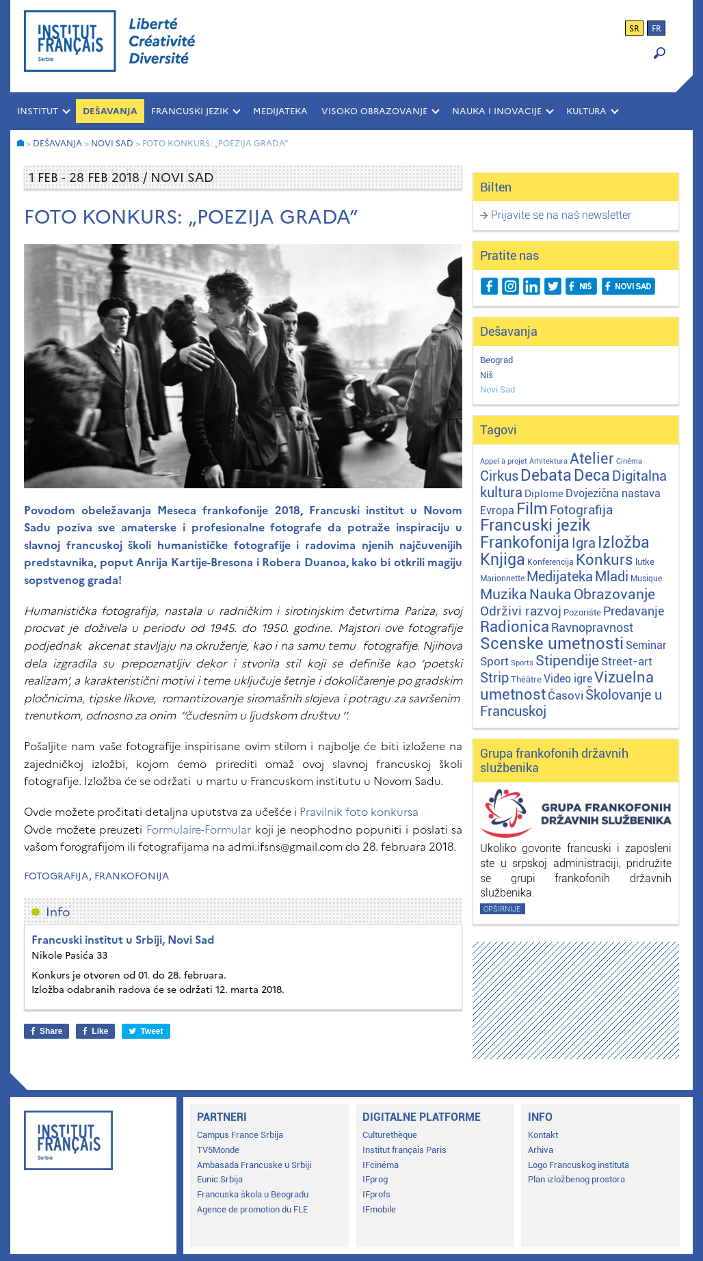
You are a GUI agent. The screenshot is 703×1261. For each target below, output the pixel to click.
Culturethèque (389, 1135)
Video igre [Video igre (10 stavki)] (568, 678)
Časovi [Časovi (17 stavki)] (565, 695)
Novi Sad (497, 389)
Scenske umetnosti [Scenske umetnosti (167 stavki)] (552, 643)
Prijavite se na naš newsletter (561, 215)
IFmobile (379, 1209)
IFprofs (376, 1194)
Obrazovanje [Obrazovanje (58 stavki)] (614, 594)
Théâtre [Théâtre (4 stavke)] (526, 679)
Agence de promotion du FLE (252, 1209)
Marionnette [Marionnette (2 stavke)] (502, 578)
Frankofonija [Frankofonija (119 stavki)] (525, 542)
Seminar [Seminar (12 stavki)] (646, 645)
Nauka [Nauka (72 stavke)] (550, 593)
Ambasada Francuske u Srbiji (254, 1165)
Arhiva (540, 1150)
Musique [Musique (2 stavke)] (646, 578)
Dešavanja (110, 111)
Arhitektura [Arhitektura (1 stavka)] (548, 461)
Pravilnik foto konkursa (359, 812)
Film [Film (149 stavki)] (532, 508)
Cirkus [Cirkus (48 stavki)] (499, 476)
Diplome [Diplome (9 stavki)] (544, 494)
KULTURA (586, 111)
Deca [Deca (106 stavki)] (592, 475)
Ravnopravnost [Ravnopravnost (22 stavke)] (592, 627)
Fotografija (56, 876)
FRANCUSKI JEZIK (189, 111)
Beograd (496, 360)
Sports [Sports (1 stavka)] (522, 663)
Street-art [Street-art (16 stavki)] (626, 661)
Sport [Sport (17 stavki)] (494, 661)
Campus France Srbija (240, 1135)
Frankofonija (131, 876)
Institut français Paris (404, 1150)
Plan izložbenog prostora (576, 1179)
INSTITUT (37, 111)
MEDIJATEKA (280, 111)
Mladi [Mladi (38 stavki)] (611, 577)
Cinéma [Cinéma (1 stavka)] (629, 461)
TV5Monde (218, 1150)
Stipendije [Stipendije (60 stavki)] (567, 660)
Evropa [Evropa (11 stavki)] (497, 510)
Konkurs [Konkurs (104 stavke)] (604, 559)
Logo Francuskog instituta (578, 1165)
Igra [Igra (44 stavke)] (584, 543)
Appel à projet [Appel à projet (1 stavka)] (503, 461)
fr (656, 29)
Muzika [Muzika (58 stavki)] (503, 594)
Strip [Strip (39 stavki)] (494, 678)
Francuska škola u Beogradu (252, 1194)
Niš (486, 375)
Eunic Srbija (220, 1179)
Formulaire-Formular (198, 829)
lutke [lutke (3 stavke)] (644, 562)
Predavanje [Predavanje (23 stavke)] (633, 611)
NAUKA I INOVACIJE (497, 111)
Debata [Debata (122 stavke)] (546, 475)
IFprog (375, 1179)
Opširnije (501, 909)
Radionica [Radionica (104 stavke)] (514, 626)
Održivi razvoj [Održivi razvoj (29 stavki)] (520, 611)
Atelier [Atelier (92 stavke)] (592, 458)
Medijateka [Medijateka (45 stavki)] (560, 576)
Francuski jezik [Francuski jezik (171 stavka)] (535, 525)
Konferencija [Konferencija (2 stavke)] (550, 562)
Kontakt (543, 1135)
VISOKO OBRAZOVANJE (374, 111)
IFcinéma (380, 1165)
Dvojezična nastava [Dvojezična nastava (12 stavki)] (613, 493)
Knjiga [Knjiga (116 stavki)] (502, 559)
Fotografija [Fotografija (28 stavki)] (581, 510)
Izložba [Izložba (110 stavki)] (624, 542)
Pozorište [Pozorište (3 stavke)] (582, 612)
